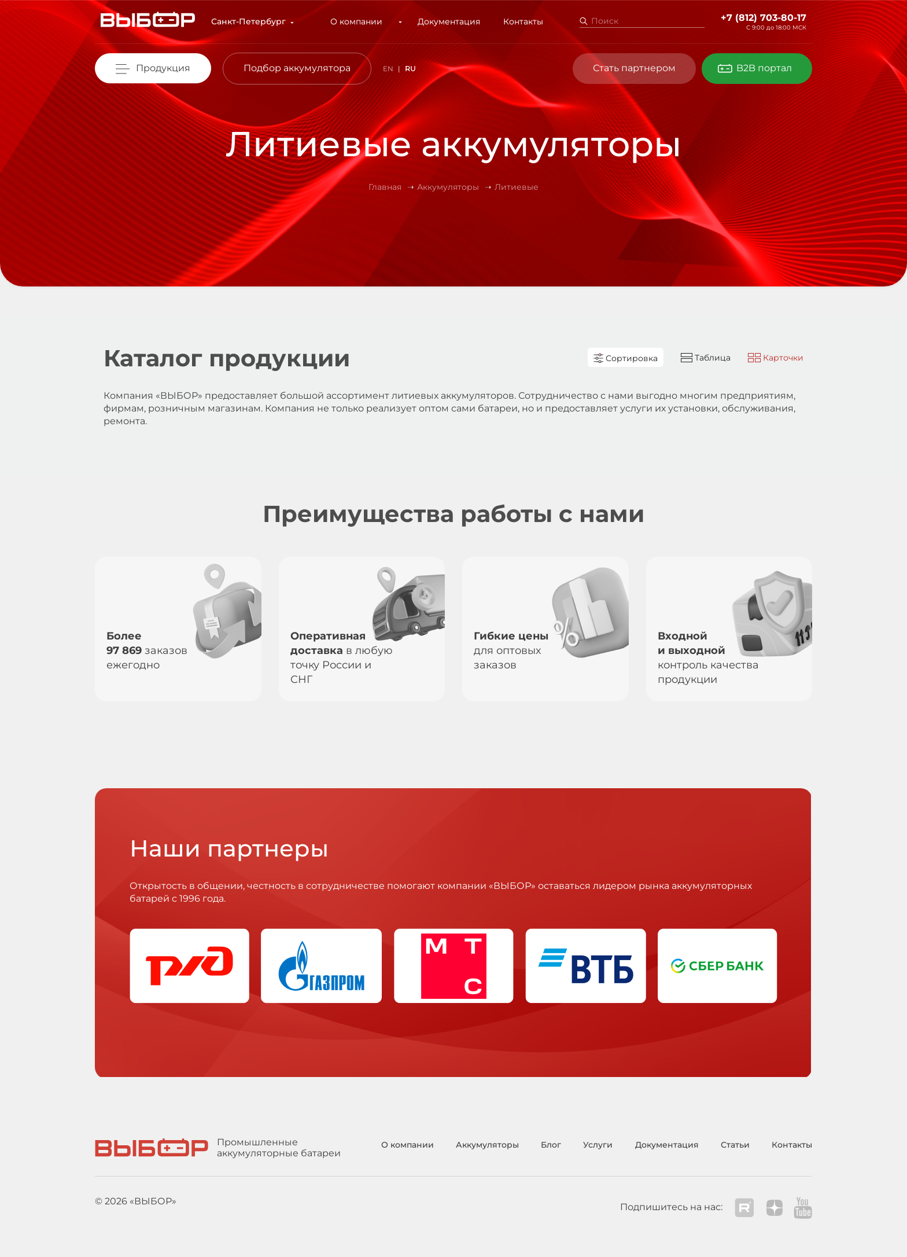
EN (388, 68)
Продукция (163, 68)
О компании (363, 21)
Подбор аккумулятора (297, 68)
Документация (443, 21)
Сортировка (625, 358)
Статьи (735, 1145)
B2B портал (764, 68)
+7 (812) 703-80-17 (763, 17)
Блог (551, 1145)
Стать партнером (634, 68)
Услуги (598, 1145)
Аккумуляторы (487, 1145)
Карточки (775, 357)
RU (410, 68)
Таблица (706, 357)
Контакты (517, 21)
